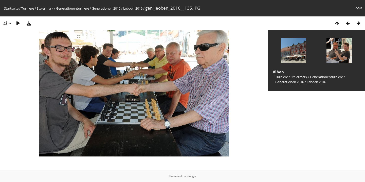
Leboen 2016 (132, 8)
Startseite (11, 8)
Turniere (27, 8)
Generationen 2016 (106, 8)
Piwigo (191, 176)
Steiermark (45, 8)
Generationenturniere (72, 8)
